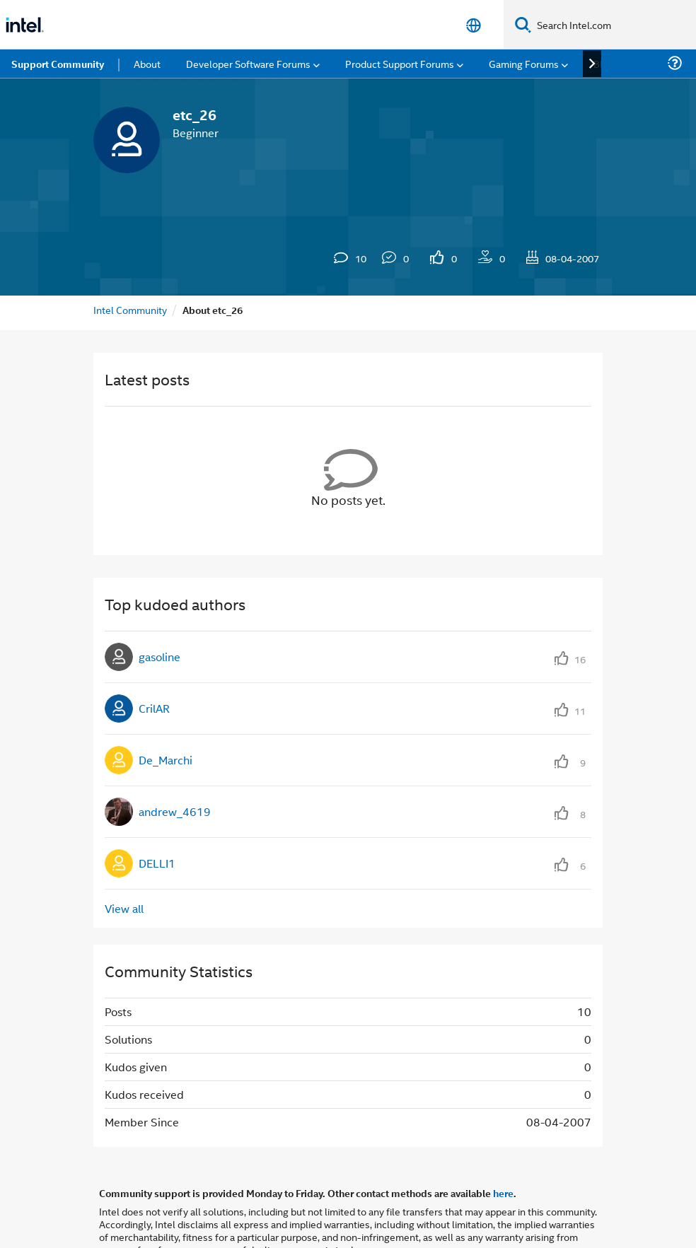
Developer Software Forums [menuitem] (248, 63)
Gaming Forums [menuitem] (524, 63)
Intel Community (130, 309)
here (503, 1193)
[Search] (523, 24)
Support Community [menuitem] (57, 63)
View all (124, 908)
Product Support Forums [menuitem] (399, 63)
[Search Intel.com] (613, 25)
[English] (474, 25)
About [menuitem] (147, 63)
